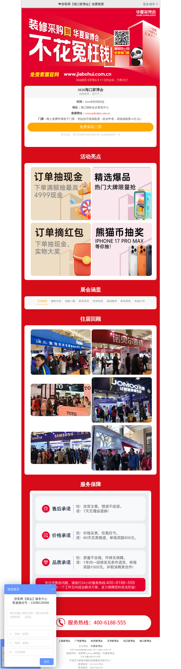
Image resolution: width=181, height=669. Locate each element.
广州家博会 (80, 641)
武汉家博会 (129, 641)
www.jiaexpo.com (83, 649)
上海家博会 (64, 641)
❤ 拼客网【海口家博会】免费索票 (81, 4)
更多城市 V (150, 4)
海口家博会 (145, 641)
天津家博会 (113, 641)
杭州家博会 (97, 641)
